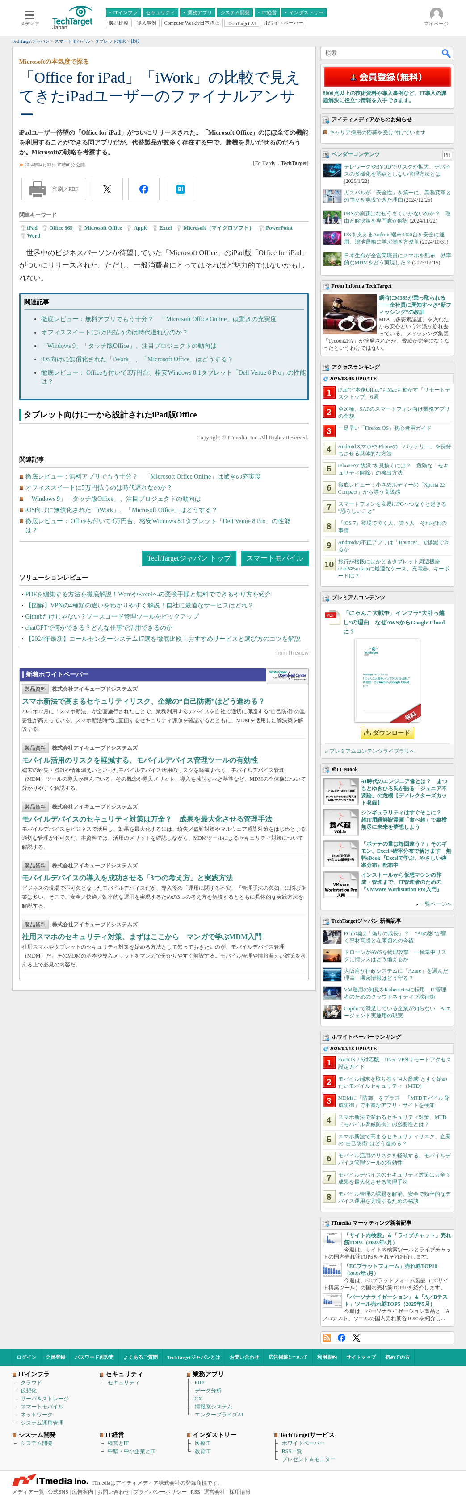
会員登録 (55, 1357)
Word (33, 236)
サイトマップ (361, 1357)
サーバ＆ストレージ (45, 1399)
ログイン (26, 1357)
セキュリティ (124, 1382)
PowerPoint (279, 228)
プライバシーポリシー (160, 1492)
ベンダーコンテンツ (356, 154)
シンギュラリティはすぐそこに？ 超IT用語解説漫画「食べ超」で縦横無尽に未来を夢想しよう (404, 819)
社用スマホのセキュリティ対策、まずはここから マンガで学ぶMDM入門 (142, 937)
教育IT (202, 1451)
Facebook (341, 1338)
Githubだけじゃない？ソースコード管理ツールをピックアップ (112, 616)
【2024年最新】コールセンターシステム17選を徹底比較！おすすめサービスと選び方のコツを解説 (163, 639)
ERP (200, 1382)
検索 (446, 53)
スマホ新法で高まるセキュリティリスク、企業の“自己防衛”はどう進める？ (143, 701)
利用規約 (327, 1357)
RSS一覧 (292, 1451)
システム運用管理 (42, 1423)
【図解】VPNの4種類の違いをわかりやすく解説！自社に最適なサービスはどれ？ (139, 605)
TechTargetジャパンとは (193, 1357)
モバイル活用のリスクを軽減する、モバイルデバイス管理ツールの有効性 (140, 760)
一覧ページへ (436, 904)
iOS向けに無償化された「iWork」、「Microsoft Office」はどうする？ (137, 359)
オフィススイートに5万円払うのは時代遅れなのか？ (114, 332)
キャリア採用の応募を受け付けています (377, 132)
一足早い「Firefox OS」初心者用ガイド (385, 428)
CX (198, 1399)
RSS (327, 1338)
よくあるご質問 (140, 1357)
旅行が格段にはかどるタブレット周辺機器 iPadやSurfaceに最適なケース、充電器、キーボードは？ (394, 568)
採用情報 (240, 1492)
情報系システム (213, 1407)
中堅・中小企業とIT (131, 1451)
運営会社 (214, 1492)
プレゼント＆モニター (309, 1459)
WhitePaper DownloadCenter (287, 676)
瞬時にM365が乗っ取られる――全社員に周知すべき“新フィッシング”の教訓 (415, 305)
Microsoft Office (103, 228)
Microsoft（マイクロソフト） (219, 228)
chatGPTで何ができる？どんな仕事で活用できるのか (99, 627)
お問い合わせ (244, 1357)
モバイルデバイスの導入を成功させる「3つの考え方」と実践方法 (127, 878)
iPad (32, 228)
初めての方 (397, 1357)
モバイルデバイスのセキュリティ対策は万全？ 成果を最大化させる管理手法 (147, 819)
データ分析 (208, 1391)
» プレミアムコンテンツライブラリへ (370, 751)
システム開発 (37, 1443)
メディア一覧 (28, 1492)
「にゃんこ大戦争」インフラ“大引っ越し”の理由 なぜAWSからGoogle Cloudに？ (394, 622)
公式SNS (58, 1492)
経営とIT (118, 1443)
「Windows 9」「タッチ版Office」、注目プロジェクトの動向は (129, 346)
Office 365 (60, 228)
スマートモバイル (274, 558)
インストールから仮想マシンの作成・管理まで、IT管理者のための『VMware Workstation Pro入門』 (401, 882)
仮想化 (29, 1391)
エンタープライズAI (219, 1415)
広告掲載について (288, 1357)
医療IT (202, 1443)
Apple (140, 228)
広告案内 (82, 1492)
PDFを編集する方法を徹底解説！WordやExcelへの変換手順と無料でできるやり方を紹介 (148, 594)
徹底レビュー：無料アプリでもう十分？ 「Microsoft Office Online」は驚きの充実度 (159, 319)
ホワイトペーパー (303, 1443)
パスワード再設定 (94, 1357)
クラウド (31, 1382)
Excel (166, 228)
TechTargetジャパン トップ (189, 558)
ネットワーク (37, 1415)
